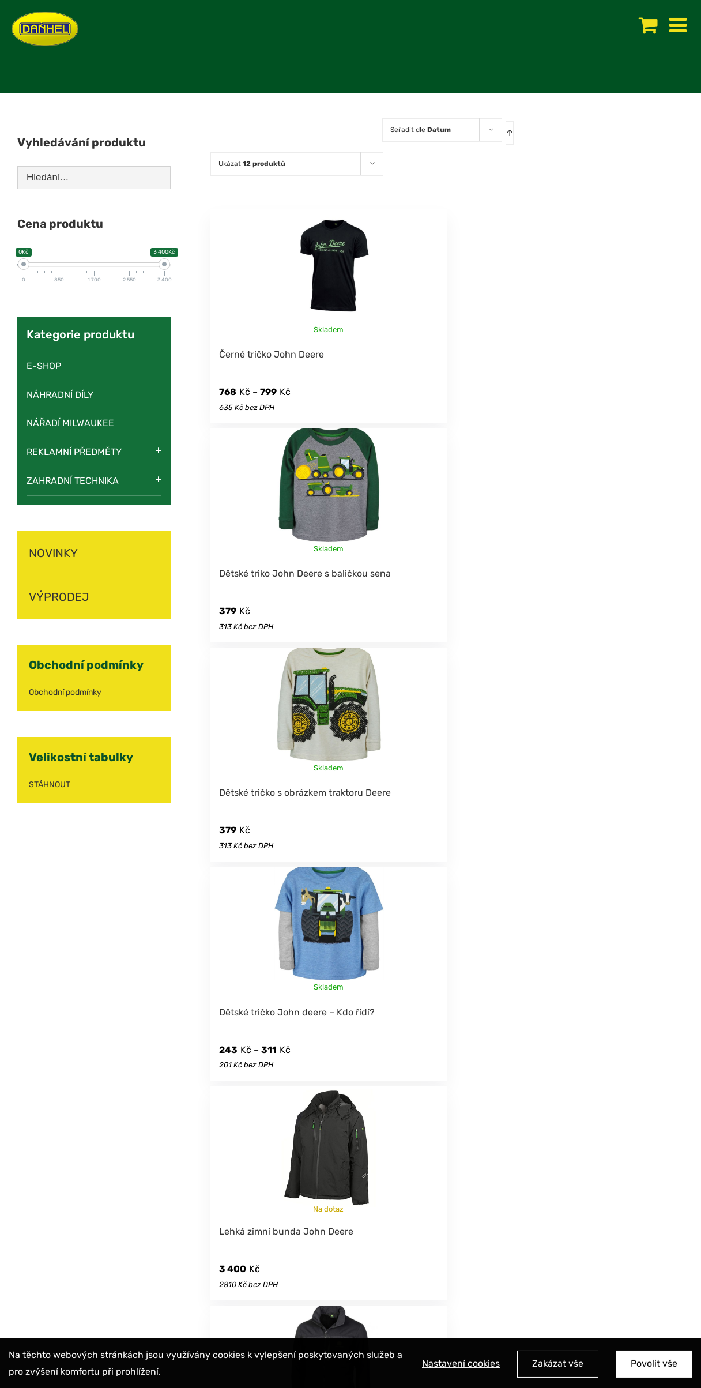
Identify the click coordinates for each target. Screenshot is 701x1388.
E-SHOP (44, 365)
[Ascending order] (510, 133)
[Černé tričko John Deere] (328, 272)
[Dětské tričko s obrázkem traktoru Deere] (328, 711)
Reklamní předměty (74, 451)
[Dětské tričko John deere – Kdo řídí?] (328, 930)
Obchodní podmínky (65, 692)
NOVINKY (53, 553)
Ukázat (251, 164)
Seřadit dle (420, 130)
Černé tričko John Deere (271, 354)
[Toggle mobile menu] (679, 24)
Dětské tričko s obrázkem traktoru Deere (305, 792)
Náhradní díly (60, 394)
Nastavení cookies (461, 1365)
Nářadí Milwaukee (70, 422)
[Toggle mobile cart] (648, 24)
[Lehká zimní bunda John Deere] (328, 1149)
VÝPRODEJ (59, 597)
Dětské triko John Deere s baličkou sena (305, 573)
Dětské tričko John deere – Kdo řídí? (297, 1012)
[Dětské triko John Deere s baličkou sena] (328, 491)
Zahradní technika (73, 480)
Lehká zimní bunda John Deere (286, 1231)
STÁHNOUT (49, 784)
